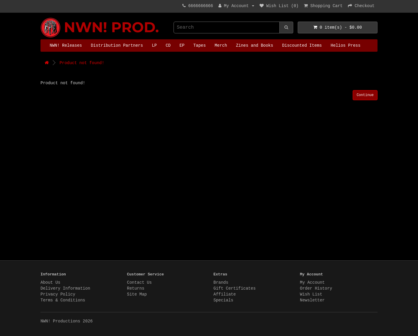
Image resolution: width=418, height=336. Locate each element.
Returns (136, 288)
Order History (316, 288)
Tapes (199, 45)
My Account (312, 282)
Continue (365, 95)
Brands (220, 282)
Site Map (137, 294)
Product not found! (81, 63)
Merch (221, 45)
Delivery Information (65, 288)
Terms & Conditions (62, 300)
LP (154, 45)
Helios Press (346, 45)
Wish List (311, 294)
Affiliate (224, 294)
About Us (50, 282)
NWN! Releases (66, 45)
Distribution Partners (117, 45)
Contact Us (139, 282)
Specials (223, 300)
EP (181, 45)
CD (168, 45)
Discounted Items (302, 45)
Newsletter (312, 300)
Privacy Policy (57, 294)
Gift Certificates (234, 288)
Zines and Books (254, 45)
